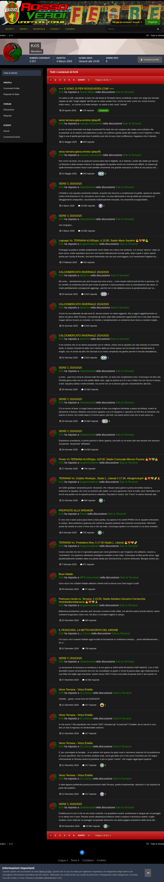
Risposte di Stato (11, 94)
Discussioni (9, 109)
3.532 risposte (89, 294)
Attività (24, 29)
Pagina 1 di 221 (103, 80)
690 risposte (88, 500)
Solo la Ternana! (125, 92)
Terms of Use (45, 871)
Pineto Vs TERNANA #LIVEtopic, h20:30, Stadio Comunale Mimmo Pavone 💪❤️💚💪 (108, 459)
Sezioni (9, 29)
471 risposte (87, 564)
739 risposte (89, 648)
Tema (75, 860)
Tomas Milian (87, 92)
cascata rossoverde (91, 123)
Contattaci (70, 29)
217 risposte (89, 705)
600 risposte (89, 620)
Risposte (8, 115)
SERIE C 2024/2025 (70, 183)
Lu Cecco (85, 633)
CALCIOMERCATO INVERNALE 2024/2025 (84, 272)
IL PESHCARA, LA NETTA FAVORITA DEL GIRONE (88, 630)
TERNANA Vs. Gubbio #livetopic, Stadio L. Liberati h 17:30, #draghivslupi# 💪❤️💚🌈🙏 (109, 478)
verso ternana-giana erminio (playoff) (80, 120)
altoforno (85, 275)
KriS (61, 92)
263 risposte (87, 142)
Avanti (81, 80)
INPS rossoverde (89, 577)
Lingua (63, 860)
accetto (152, 872)
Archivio (55, 29)
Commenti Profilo (12, 88)
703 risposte (87, 532)
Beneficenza (39, 29)
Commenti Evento (12, 137)
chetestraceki (87, 187)
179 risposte (87, 110)
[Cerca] (117, 29)
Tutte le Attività (10, 73)
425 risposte (87, 262)
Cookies (101, 860)
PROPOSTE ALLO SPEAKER (76, 510)
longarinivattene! (89, 244)
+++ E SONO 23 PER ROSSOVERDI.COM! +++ (86, 88)
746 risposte (88, 468)
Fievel (83, 513)
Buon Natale (66, 574)
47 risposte (88, 589)
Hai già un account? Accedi (127, 22)
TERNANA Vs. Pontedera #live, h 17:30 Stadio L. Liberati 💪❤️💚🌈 (98, 542)
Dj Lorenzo (86, 693)
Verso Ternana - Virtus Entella (76, 689)
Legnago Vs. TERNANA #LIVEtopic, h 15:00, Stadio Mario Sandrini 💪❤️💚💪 (103, 240)
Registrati (152, 22)
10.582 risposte (86, 206)
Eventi (6, 131)
